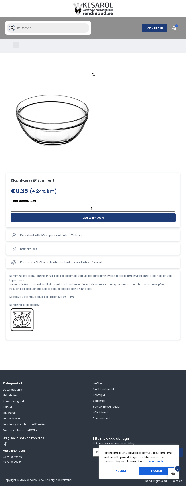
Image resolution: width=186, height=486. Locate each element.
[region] (139, 462)
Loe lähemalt (155, 461)
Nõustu (156, 471)
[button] (16, 45)
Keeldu (121, 471)
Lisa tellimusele (93, 217)
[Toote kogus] (93, 209)
